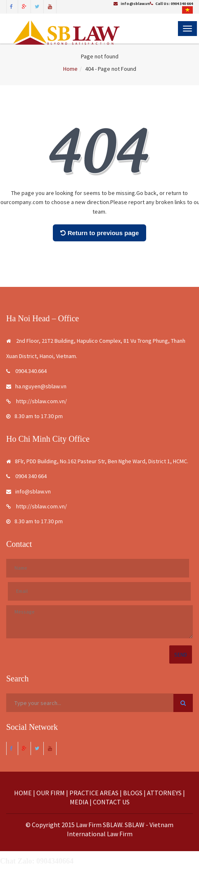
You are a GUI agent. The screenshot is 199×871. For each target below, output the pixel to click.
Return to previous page (99, 232)
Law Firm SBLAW (99, 824)
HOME (23, 793)
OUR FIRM (50, 793)
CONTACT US (111, 802)
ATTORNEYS (164, 793)
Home (70, 68)
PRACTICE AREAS (93, 793)
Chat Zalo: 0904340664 (36, 861)
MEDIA (79, 802)
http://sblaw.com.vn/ (36, 401)
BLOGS (132, 793)
